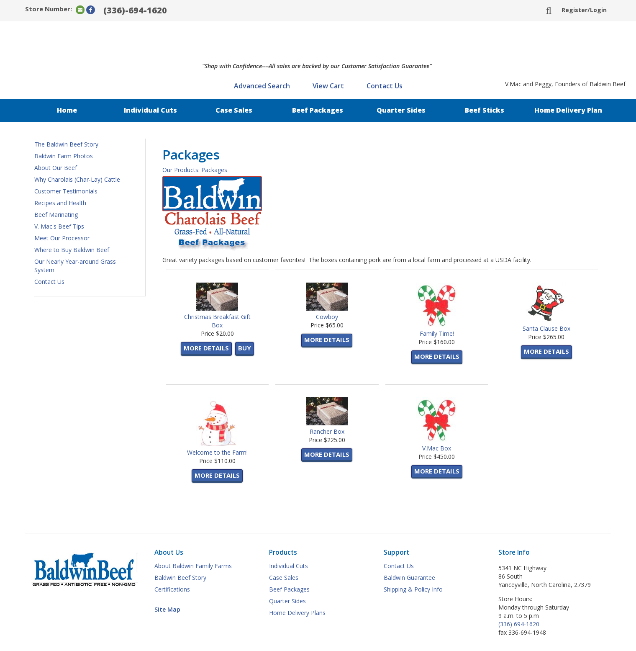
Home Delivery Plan (568, 110)
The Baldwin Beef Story (66, 144)
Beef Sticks (484, 110)
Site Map (167, 609)
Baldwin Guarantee (409, 578)
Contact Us (385, 85)
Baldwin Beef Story (180, 578)
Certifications (172, 589)
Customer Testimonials (65, 191)
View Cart (328, 85)
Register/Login (584, 10)
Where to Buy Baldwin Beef (71, 250)
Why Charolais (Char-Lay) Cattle (77, 179)
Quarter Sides (401, 110)
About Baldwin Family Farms (193, 566)
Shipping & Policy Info (413, 589)
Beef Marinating (56, 215)
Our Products (180, 170)
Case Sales (233, 110)
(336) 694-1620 (518, 624)
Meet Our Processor (62, 238)
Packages (214, 170)
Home (67, 110)
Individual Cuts (150, 110)
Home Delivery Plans (297, 613)
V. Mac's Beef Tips (59, 226)
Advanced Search (262, 85)
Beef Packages (317, 110)
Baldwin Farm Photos (63, 156)
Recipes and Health (60, 203)
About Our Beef (55, 168)
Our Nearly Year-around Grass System (75, 265)
